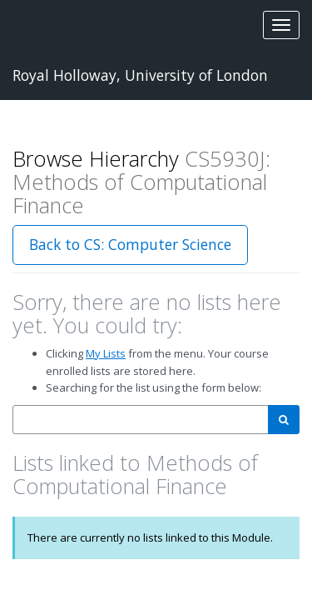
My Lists (106, 353)
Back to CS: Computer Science (130, 244)
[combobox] (140, 419)
